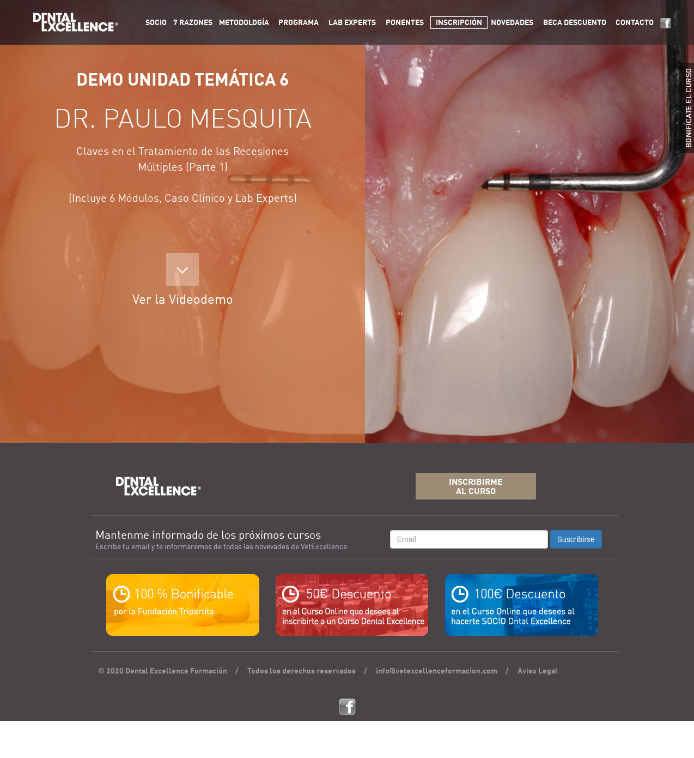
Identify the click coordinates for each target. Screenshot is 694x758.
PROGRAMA (298, 23)
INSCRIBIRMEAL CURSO (476, 487)
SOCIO (156, 23)
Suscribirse (576, 539)
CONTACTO (635, 23)
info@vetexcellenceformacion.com (436, 671)
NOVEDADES (512, 23)
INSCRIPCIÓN (459, 23)
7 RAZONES (192, 23)
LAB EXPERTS (352, 23)
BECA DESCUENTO (574, 23)
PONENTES (405, 23)
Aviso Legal (538, 671)
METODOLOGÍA (244, 23)
